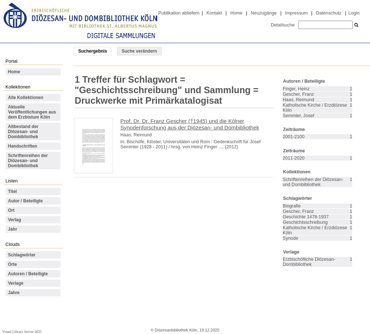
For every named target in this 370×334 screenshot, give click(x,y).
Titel (12, 191)
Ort (11, 210)
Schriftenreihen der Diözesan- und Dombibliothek (28, 160)
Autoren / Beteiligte (28, 273)
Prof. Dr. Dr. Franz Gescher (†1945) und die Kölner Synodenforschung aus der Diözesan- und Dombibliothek (189, 124)
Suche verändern (139, 51)
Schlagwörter (22, 254)
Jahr (12, 229)
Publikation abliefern (179, 13)
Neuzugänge (264, 13)
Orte (12, 264)
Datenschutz (328, 13)
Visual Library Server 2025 (22, 332)
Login (353, 13)
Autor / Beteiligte (25, 200)
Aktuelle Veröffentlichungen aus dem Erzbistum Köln (32, 112)
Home (236, 13)
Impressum (296, 13)
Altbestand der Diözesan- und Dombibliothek (23, 131)
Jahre (14, 292)
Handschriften (22, 146)
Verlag (14, 219)
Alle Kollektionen (25, 97)
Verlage (16, 283)
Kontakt (214, 13)
